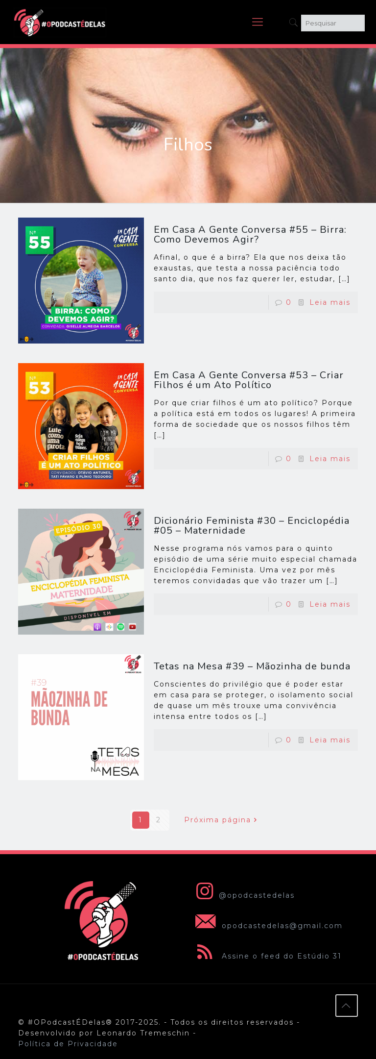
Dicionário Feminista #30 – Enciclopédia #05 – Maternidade (252, 525)
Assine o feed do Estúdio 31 (266, 956)
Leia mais (330, 302)
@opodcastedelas (243, 895)
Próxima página (222, 819)
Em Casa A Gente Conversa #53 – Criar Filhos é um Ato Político (249, 380)
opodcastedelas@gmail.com (267, 925)
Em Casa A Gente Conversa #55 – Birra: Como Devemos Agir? (250, 234)
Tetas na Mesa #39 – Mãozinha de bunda (252, 666)
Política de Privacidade (68, 1043)
